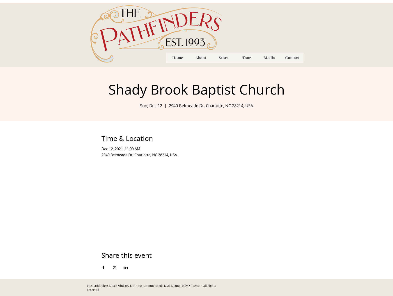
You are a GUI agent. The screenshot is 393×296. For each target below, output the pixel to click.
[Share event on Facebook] (103, 267)
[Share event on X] (115, 267)
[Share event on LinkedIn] (126, 267)
